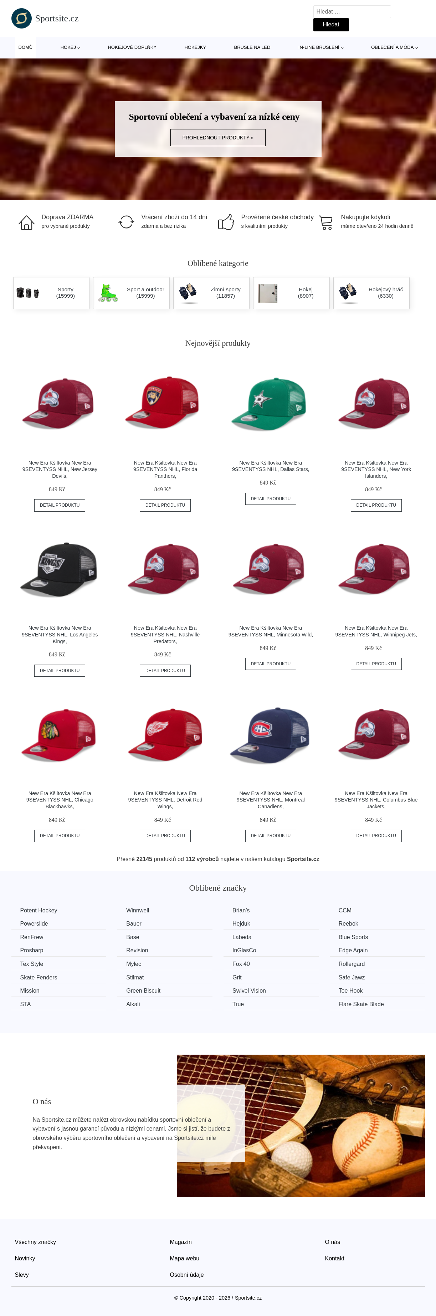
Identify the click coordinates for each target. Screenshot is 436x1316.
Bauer (134, 924)
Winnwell (137, 910)
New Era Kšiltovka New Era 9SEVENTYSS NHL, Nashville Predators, (165, 634)
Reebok (348, 924)
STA (25, 1004)
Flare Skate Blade (361, 1004)
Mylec (133, 964)
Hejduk (241, 924)
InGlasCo (244, 950)
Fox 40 (241, 964)
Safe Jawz (352, 977)
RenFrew (31, 937)
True (238, 1004)
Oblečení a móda (392, 47)
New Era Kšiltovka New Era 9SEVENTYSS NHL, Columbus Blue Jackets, (376, 799)
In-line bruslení (318, 47)
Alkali (133, 1004)
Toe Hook (351, 991)
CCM (345, 910)
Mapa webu (185, 1258)
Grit (237, 977)
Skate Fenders (38, 977)
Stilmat (135, 977)
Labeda (241, 937)
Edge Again (353, 950)
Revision (137, 950)
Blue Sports (353, 937)
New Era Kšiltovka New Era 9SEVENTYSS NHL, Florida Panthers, (165, 469)
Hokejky (195, 47)
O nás (332, 1242)
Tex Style (31, 964)
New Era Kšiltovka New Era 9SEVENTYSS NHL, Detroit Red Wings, (165, 799)
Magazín (181, 1242)
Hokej (68, 47)
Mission (30, 991)
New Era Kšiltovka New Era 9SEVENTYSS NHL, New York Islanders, (376, 469)
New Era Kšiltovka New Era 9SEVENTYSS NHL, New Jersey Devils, (59, 469)
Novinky (25, 1258)
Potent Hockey (38, 910)
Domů (26, 47)
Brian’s (241, 910)
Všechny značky (35, 1242)
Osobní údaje (187, 1275)
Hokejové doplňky (132, 47)
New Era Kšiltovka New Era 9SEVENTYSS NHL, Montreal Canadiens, (271, 799)
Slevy (22, 1275)
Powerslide (34, 924)
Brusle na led (252, 47)
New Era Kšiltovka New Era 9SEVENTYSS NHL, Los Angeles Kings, (60, 634)
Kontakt (334, 1258)
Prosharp (31, 950)
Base (132, 937)
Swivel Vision (249, 991)
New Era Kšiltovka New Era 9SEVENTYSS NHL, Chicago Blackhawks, (59, 799)
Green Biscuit (143, 991)
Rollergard (352, 964)
